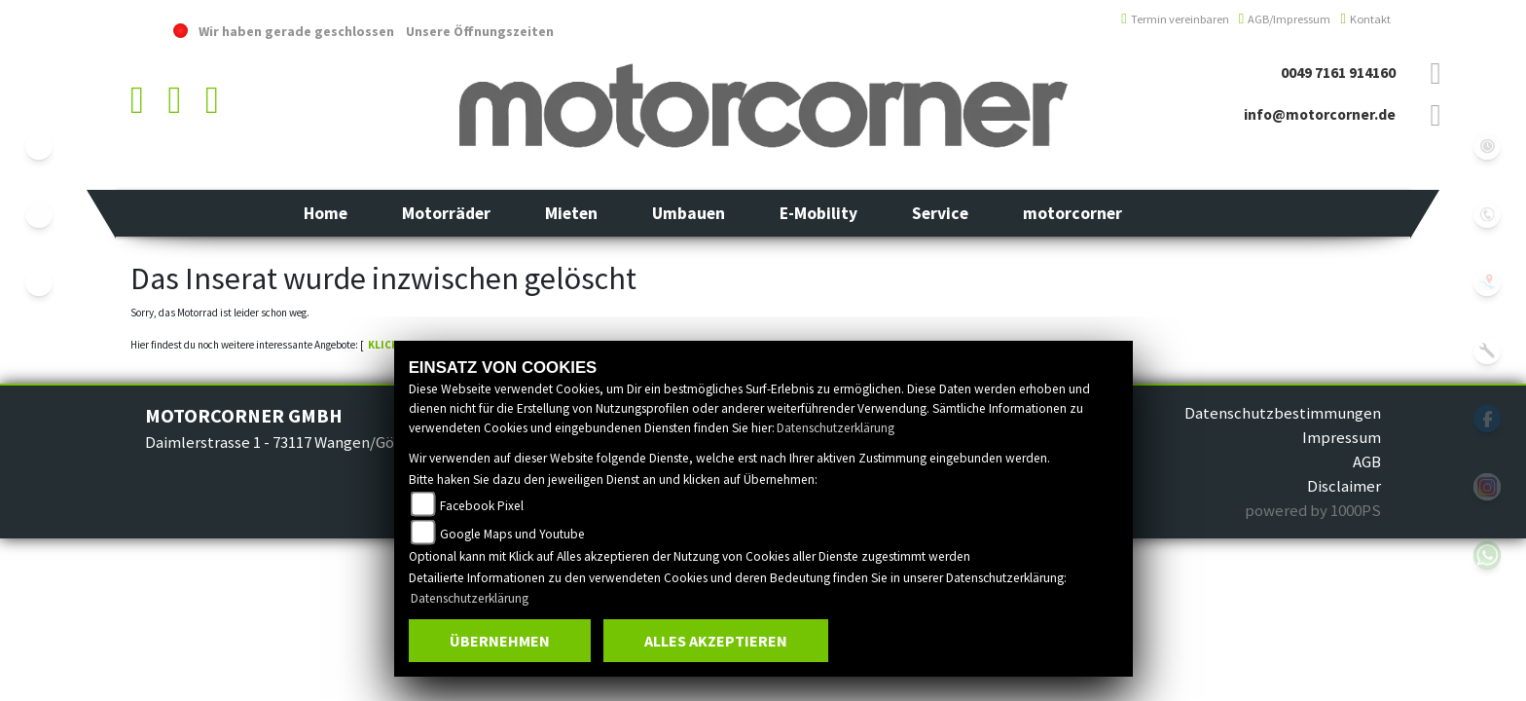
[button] (446, 213)
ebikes (39, 146)
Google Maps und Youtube (512, 534)
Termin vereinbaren (1175, 19)
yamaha (39, 214)
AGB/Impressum (1285, 19)
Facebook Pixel (482, 506)
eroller (39, 282)
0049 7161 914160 (1338, 72)
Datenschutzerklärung (835, 428)
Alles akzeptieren (715, 640)
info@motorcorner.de (1320, 114)
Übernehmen (500, 640)
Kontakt (1365, 19)
